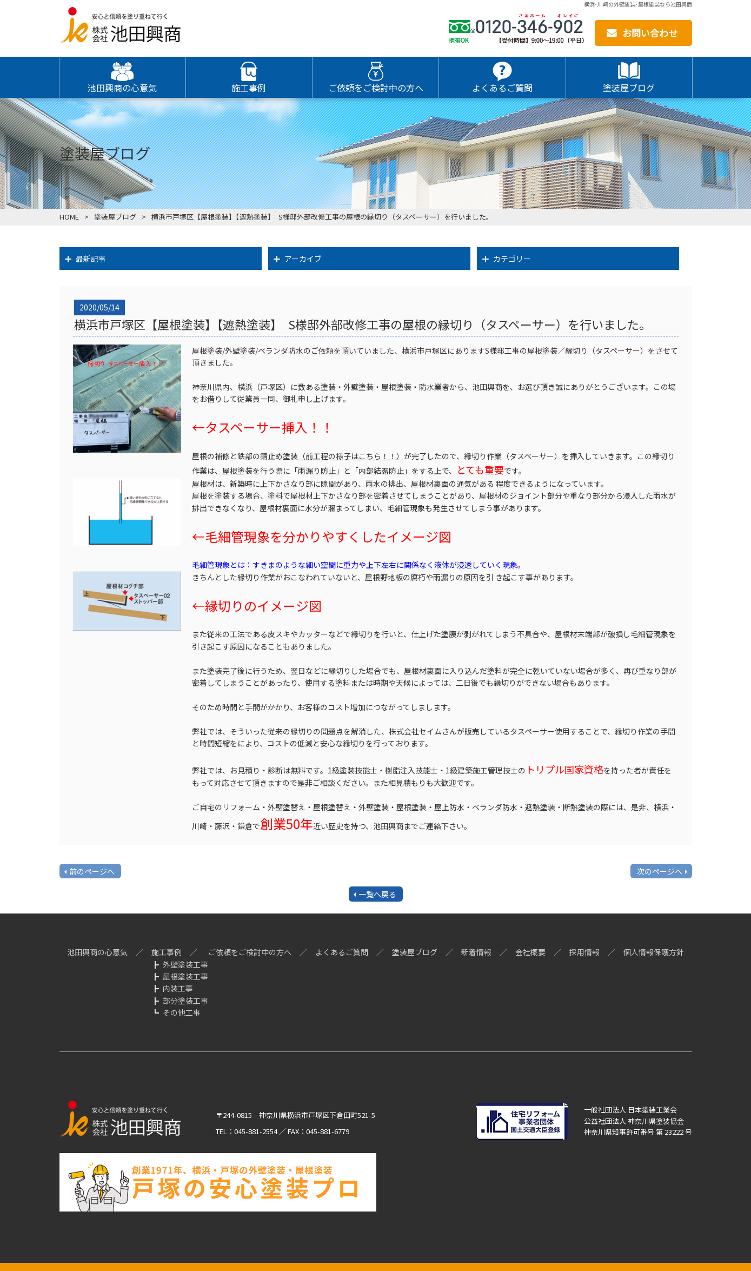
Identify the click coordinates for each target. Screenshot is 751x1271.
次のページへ (659, 871)
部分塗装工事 (185, 1000)
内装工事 (178, 988)
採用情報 (584, 951)
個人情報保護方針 (653, 951)
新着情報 (476, 951)
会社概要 (530, 951)
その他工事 (182, 1012)
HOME (69, 216)
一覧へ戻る (377, 894)
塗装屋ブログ (115, 216)
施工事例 (166, 951)
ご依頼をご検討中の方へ (249, 951)
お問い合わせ (649, 32)
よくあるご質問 (341, 951)
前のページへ (92, 871)
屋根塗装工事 (185, 976)
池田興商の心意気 (97, 951)
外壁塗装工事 (185, 964)
